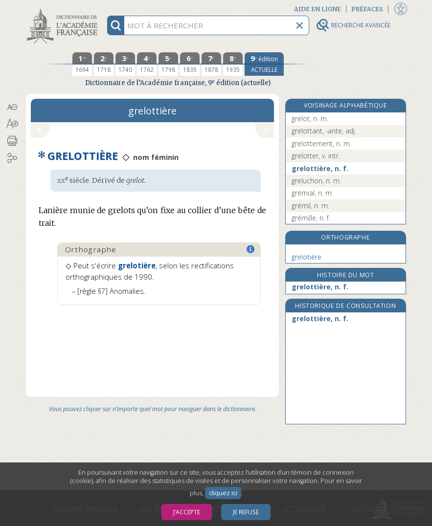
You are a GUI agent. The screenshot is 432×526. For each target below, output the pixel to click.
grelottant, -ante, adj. (324, 130)
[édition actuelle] (264, 64)
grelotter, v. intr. (316, 155)
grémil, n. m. (310, 205)
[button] (12, 107)
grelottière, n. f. (320, 168)
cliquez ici (223, 493)
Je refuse (246, 512)
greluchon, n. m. (316, 180)
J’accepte (186, 512)
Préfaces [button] (367, 9)
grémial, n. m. (312, 192)
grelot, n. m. (310, 118)
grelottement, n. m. (321, 143)
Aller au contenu (64, 8)
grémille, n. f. (311, 217)
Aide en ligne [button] (317, 9)
